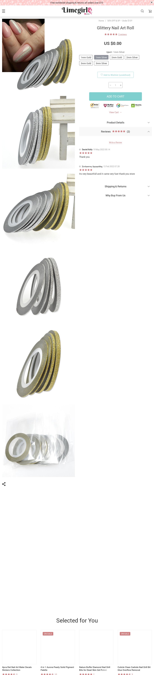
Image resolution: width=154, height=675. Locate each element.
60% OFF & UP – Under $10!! (120, 20)
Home (101, 20)
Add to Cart (115, 96)
